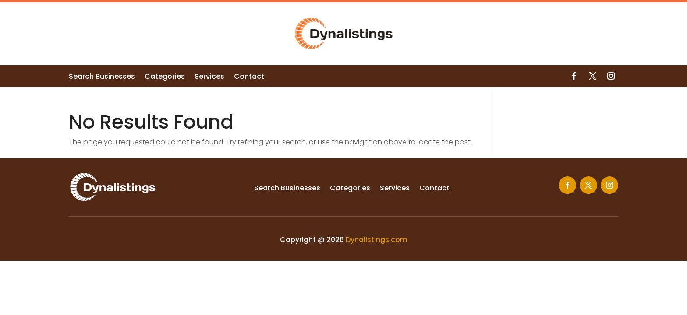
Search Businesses (102, 77)
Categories (165, 77)
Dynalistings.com (376, 239)
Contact (249, 77)
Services (209, 77)
